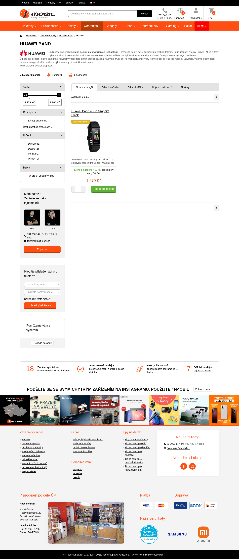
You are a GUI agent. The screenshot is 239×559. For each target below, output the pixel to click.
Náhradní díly (149, 26)
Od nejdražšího (135, 87)
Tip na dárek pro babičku (137, 447)
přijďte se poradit (202, 370)
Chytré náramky (48, 35)
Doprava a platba (31, 443)
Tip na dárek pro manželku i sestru (134, 461)
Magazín (37, 2)
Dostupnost (30, 112)
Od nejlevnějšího (110, 87)
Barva (26, 167)
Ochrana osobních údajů (34, 467)
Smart (129, 26)
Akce (200, 26)
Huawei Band (66, 35)
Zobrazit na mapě (29, 519)
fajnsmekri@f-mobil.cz (37, 241)
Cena (26, 86)
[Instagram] (192, 466)
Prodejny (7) (52, 2)
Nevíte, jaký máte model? (37, 299)
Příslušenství (50, 26)
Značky (69, 2)
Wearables (91, 26)
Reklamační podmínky (33, 451)
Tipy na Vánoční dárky (136, 439)
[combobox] (42, 284)
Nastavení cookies (82, 451)
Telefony (28, 26)
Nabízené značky (82, 443)
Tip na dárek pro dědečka (133, 453)
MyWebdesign (155, 554)
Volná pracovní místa (84, 447)
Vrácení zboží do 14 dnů (34, 463)
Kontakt (81, 2)
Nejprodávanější (84, 87)
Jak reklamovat (30, 459)
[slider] (25, 95)
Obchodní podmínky (32, 447)
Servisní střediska (31, 455)
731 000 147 (40, 236)
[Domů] (20, 35)
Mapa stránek (29, 471)
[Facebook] (183, 466)
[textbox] (42, 284)
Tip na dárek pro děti (135, 443)
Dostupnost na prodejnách (36, 127)
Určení (27, 135)
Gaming (171, 26)
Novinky (185, 87)
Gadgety (112, 26)
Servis (76, 477)
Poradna (24, 2)
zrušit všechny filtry (41, 175)
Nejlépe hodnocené (162, 87)
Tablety (71, 26)
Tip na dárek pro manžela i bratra (133, 468)
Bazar (188, 26)
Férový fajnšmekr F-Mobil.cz (88, 439)
